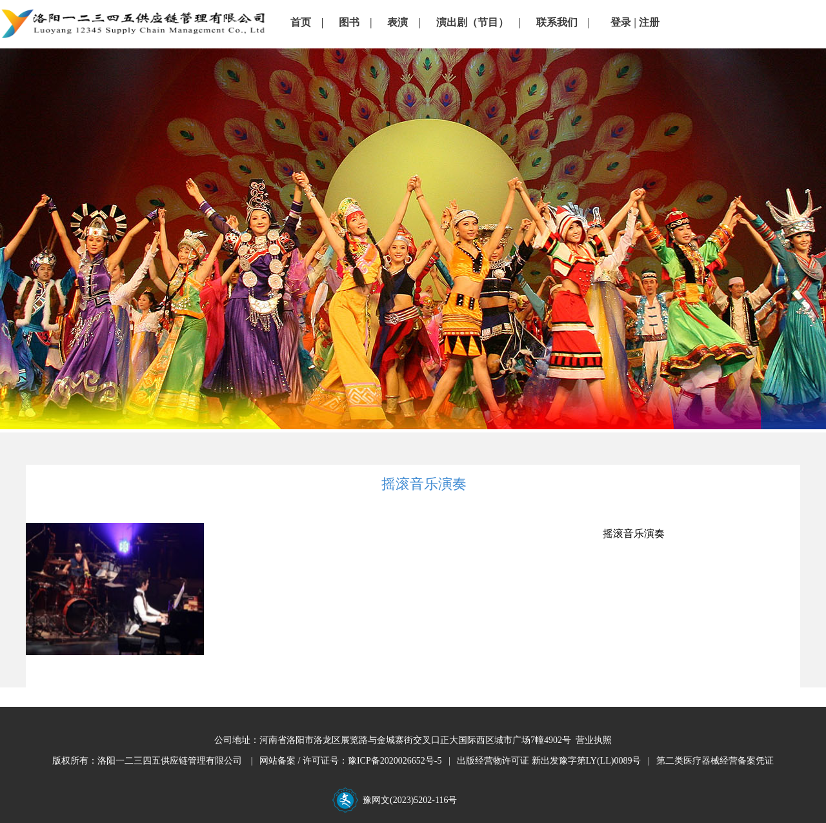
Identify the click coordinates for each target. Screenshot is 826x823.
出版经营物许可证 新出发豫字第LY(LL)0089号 (549, 761)
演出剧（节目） (472, 22)
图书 (349, 22)
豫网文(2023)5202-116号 (408, 800)
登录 (620, 22)
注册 (649, 22)
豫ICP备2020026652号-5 (394, 761)
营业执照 (594, 740)
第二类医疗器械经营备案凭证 (715, 761)
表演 (397, 22)
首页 (300, 22)
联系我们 (557, 22)
